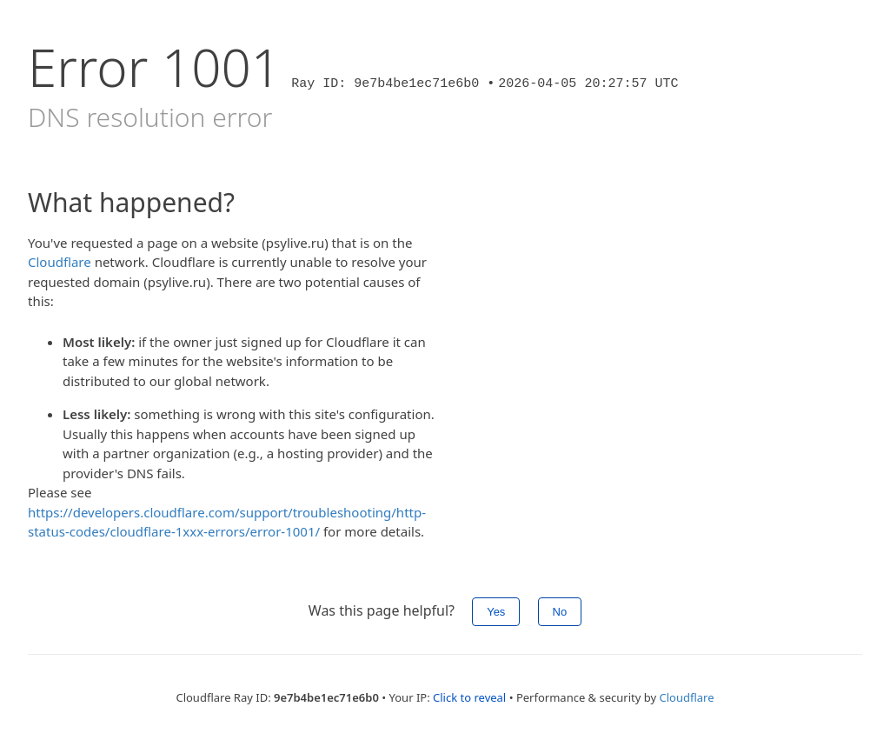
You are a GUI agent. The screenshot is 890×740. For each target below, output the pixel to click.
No (560, 611)
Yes (496, 611)
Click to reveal (469, 697)
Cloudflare (59, 261)
